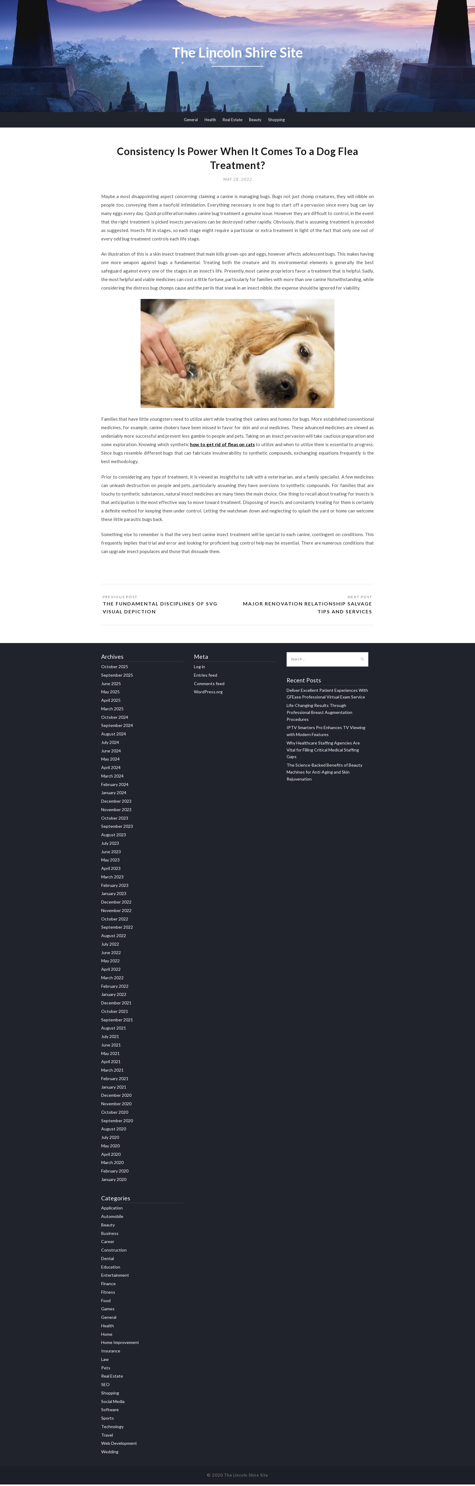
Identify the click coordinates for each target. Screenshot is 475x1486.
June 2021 (111, 1046)
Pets (105, 1369)
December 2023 (116, 802)
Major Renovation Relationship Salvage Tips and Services (307, 608)
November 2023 (116, 811)
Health (210, 119)
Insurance (110, 1352)
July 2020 (110, 1138)
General (191, 119)
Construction (114, 1251)
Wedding (109, 1453)
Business (109, 1234)
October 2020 (114, 1113)
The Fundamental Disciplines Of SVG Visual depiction (160, 608)
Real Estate (232, 119)
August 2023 (113, 836)
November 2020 (116, 1105)
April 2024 (111, 768)
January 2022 (113, 995)
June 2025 (111, 684)
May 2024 (110, 760)
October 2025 (114, 668)
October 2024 (114, 718)
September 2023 (117, 827)
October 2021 (114, 1012)
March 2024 (112, 777)
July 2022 (110, 945)
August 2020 (113, 1130)
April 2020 (111, 1155)
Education (110, 1268)
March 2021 (112, 1071)
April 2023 (111, 869)
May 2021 (110, 1054)
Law (105, 1360)
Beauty (255, 119)
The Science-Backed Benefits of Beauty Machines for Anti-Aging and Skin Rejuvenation (324, 773)
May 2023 (110, 861)
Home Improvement (120, 1343)
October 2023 (114, 819)
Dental (107, 1259)
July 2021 (110, 1037)
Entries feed (205, 676)
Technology (112, 1428)
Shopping (276, 119)
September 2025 (117, 676)
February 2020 (114, 1172)
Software (110, 1411)
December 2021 (116, 1004)
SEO (105, 1385)
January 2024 (113, 794)
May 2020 (110, 1147)
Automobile (112, 1217)
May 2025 (110, 693)
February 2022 (114, 987)
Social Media (113, 1402)
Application (112, 1209)
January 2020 (113, 1180)
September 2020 (117, 1121)
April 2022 (111, 970)
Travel (107, 1436)
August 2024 (113, 735)
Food (106, 1301)
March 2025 (112, 710)
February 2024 (114, 785)
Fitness (108, 1293)
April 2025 (111, 701)
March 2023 (112, 878)
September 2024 (117, 726)
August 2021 (113, 1029)
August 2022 (113, 937)
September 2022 (117, 928)
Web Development (119, 1444)
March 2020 (112, 1163)
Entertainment (115, 1276)
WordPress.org (208, 693)
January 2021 (113, 1088)
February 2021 (114, 1080)
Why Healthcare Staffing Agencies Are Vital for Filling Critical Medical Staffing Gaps (323, 751)
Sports (107, 1419)
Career (107, 1243)
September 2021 (117, 1020)
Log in (199, 668)
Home (106, 1335)
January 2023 (113, 894)
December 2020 (116, 1096)
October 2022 (114, 920)
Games (108, 1310)
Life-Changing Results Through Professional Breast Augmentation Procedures (319, 713)
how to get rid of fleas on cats (222, 445)
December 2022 (116, 903)
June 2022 (111, 953)
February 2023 (114, 886)
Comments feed (209, 684)
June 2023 (111, 852)
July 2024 (110, 743)
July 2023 (110, 844)
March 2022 (112, 979)
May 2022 (110, 962)
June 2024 (111, 752)
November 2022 (116, 911)
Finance (108, 1285)
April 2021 (111, 1063)
